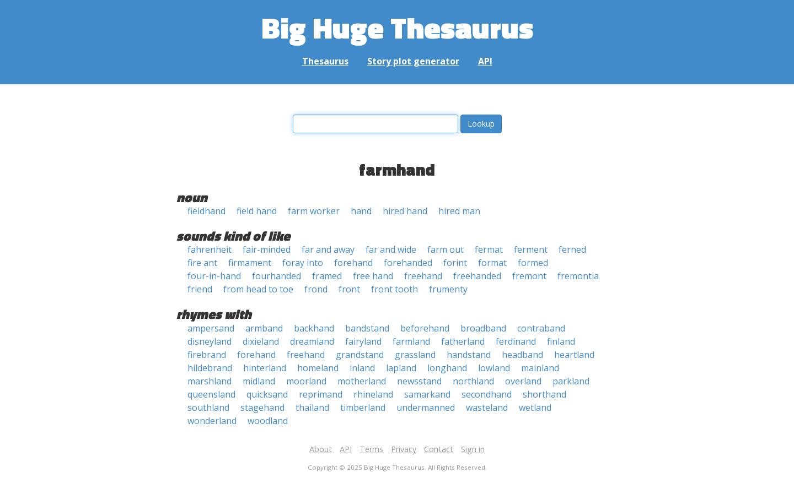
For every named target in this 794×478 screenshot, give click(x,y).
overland (523, 381)
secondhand (487, 394)
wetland (535, 407)
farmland (411, 341)
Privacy (403, 449)
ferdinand (516, 341)
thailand (312, 407)
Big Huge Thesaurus (397, 27)
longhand (447, 368)
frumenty (448, 289)
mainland (540, 368)
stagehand (262, 407)
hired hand (405, 211)
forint (455, 263)
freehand (423, 276)
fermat (489, 249)
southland (208, 407)
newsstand (419, 381)
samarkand (427, 394)
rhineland (373, 394)
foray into (302, 263)
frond (316, 289)
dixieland (261, 341)
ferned (572, 249)
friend (199, 289)
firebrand (206, 355)
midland (259, 381)
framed (327, 276)
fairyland (363, 341)
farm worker (314, 211)
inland (362, 368)
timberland (362, 407)
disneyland (209, 341)
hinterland (264, 368)
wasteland (487, 407)
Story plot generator (413, 61)
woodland (268, 421)
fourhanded (276, 276)
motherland (361, 381)
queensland (211, 394)
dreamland (312, 341)
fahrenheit (209, 249)
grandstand (360, 355)
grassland (415, 355)
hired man (459, 211)
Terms (371, 449)
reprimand (320, 394)
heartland (574, 355)
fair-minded (267, 249)
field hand (257, 211)
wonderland (212, 421)
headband (522, 355)
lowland (494, 368)
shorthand (544, 394)
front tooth (394, 289)
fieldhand (206, 211)
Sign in (473, 449)
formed (533, 263)
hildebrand (209, 368)
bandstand (367, 328)
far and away (328, 249)
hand (361, 211)
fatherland (463, 341)
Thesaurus (325, 61)
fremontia (578, 276)
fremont (529, 276)
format (492, 263)
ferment (531, 249)
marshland (209, 381)
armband (264, 328)
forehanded (408, 263)
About (320, 449)
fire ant (202, 263)
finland (561, 341)
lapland (401, 368)
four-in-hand (214, 276)
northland (473, 381)
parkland (570, 381)
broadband (483, 328)
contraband (541, 328)
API (485, 61)
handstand (469, 355)
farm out (445, 249)
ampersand (210, 328)
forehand (353, 263)
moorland (306, 381)
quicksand (267, 394)
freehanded (477, 276)
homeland (318, 368)
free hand (373, 276)
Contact (438, 449)
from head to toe (258, 289)
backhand (314, 328)
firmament (249, 263)
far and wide (391, 249)
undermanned (425, 407)
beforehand (424, 328)
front (349, 289)
